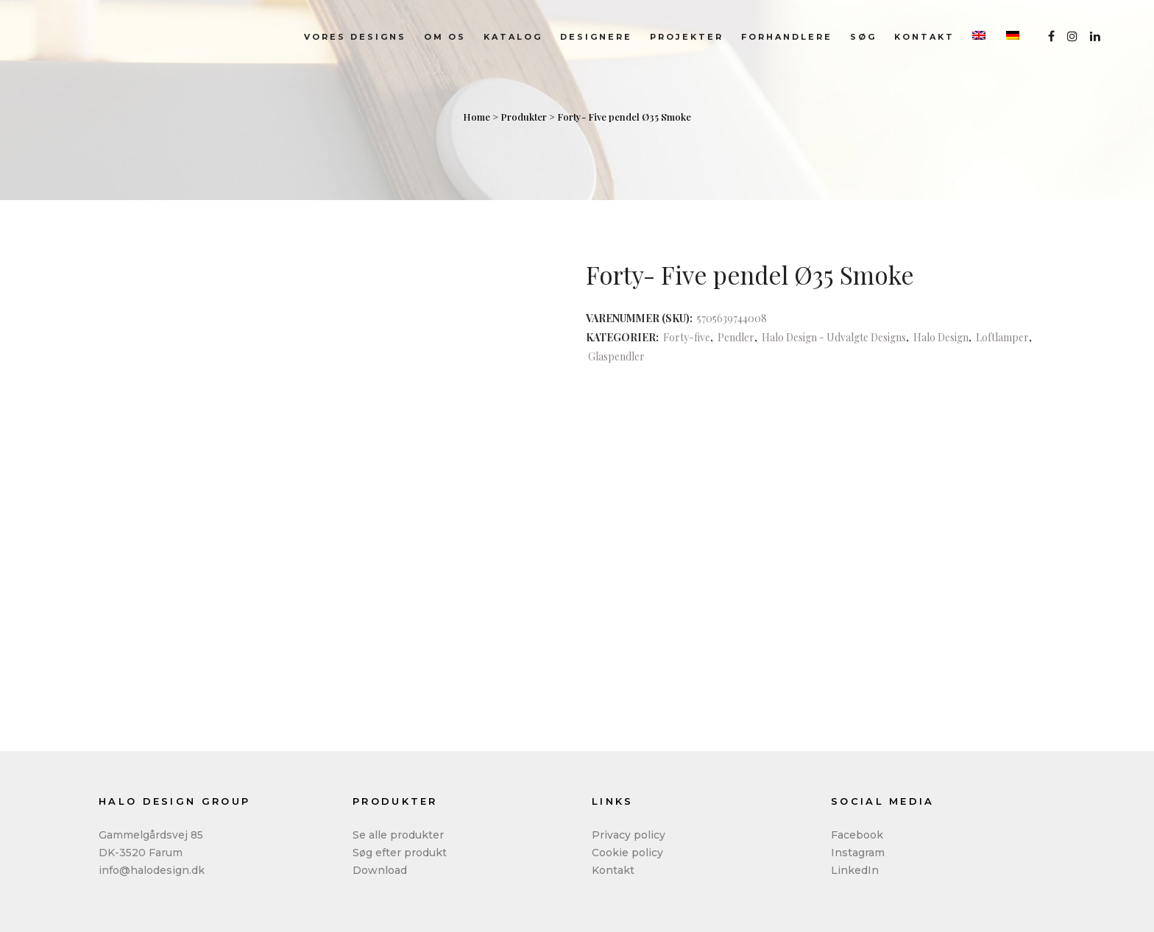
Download (380, 870)
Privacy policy (628, 835)
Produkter (523, 116)
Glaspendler (616, 356)
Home (476, 116)
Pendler (736, 337)
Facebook (857, 835)
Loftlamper (1002, 337)
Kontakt (613, 870)
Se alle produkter (398, 835)
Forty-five (686, 337)
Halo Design (941, 337)
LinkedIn (855, 870)
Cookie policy (627, 852)
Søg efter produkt (400, 852)
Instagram (858, 852)
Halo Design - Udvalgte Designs (834, 337)
